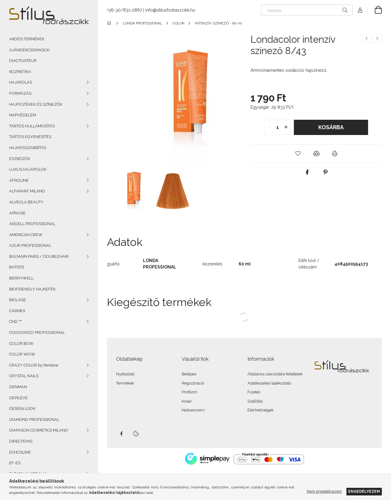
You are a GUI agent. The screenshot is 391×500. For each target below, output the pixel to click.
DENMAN (18, 387)
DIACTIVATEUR (23, 60)
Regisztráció (193, 383)
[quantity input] (277, 127)
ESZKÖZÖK (19, 158)
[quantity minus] (269, 127)
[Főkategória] (110, 23)
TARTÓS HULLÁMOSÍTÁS (32, 126)
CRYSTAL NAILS (23, 376)
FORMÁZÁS (20, 93)
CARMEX (17, 310)
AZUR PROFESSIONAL (30, 245)
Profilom (189, 392)
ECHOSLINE (20, 452)
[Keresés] (307, 10)
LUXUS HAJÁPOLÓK (27, 169)
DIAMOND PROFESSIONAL (34, 419)
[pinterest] (325, 172)
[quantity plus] (286, 127)
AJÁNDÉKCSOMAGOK (29, 50)
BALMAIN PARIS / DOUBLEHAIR (39, 256)
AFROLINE (19, 180)
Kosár (187, 401)
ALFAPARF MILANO (27, 191)
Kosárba (331, 127)
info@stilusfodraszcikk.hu (170, 10)
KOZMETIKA (20, 71)
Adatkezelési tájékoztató (269, 383)
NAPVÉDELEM (22, 115)
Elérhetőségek (260, 410)
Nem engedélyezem (324, 491)
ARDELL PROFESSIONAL (32, 223)
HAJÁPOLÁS (20, 82)
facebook (121, 434)
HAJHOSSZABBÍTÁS (27, 147)
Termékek (125, 383)
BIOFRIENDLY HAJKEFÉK (32, 289)
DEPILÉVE (18, 398)
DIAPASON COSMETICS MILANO (38, 430)
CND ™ (15, 321)
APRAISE (17, 213)
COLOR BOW (21, 343)
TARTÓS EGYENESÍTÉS (30, 136)
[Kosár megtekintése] (375, 10)
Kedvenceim (193, 410)
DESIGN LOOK (22, 408)
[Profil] (360, 10)
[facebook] (307, 172)
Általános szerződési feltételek (275, 374)
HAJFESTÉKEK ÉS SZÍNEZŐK (35, 104)
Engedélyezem (364, 491)
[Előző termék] (366, 38)
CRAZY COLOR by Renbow (34, 365)
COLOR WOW (22, 354)
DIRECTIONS (20, 441)
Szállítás (255, 401)
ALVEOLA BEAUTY (26, 202)
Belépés (189, 374)
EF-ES (14, 463)
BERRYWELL (21, 278)
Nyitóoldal (125, 374)
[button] (298, 153)
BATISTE (16, 267)
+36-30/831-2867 (124, 10)
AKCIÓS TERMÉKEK (26, 39)
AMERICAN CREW (25, 234)
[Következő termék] (377, 38)
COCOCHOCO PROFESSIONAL (37, 332)
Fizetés (253, 392)
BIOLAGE (17, 299)
